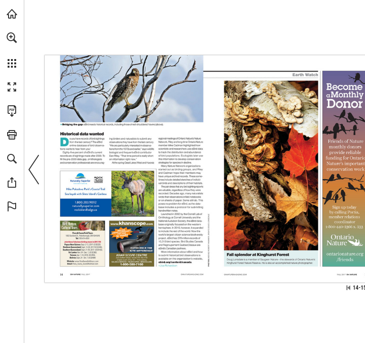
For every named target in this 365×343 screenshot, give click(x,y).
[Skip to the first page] (348, 287)
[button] (12, 38)
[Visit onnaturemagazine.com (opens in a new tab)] (12, 14)
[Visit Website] (85, 206)
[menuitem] (12, 50)
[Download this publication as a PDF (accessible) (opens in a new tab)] (12, 111)
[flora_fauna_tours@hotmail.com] (85, 264)
